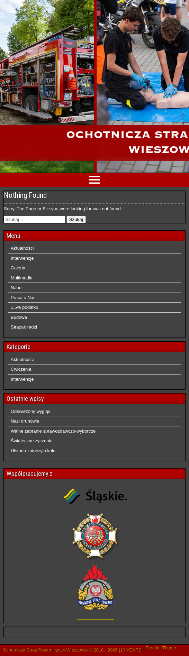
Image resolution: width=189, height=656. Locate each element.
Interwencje (22, 258)
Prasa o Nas (23, 297)
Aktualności (22, 248)
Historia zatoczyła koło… (35, 450)
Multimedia (22, 277)
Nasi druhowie (25, 421)
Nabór (17, 287)
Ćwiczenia (21, 369)
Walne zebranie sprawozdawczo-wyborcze (53, 431)
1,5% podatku (24, 307)
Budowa (19, 317)
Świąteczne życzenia (32, 440)
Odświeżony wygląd (31, 411)
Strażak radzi (24, 327)
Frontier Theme (160, 647)
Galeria (18, 267)
